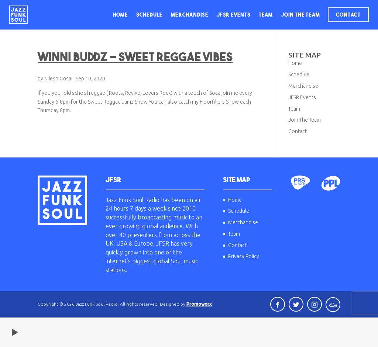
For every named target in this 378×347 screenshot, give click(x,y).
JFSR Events (234, 14)
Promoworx (199, 304)
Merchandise (190, 14)
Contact (348, 14)
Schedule (149, 14)
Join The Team (300, 14)
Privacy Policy (243, 256)
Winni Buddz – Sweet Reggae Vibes (135, 56)
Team (266, 14)
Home (120, 14)
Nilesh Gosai (58, 78)
